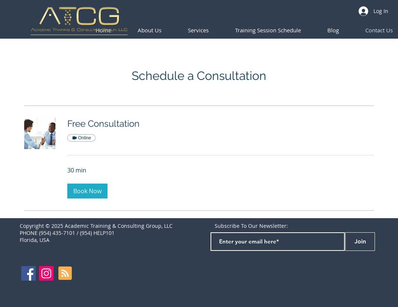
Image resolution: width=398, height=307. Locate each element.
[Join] (360, 241)
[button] (268, 30)
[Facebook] (28, 273)
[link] (220, 124)
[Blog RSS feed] (65, 273)
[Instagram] (46, 273)
